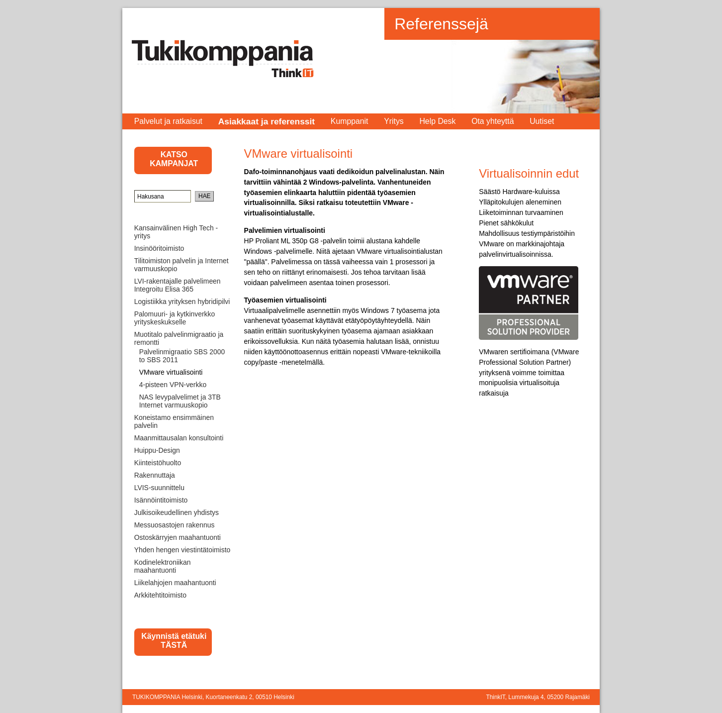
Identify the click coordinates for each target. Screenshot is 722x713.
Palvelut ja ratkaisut (168, 121)
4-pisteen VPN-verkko (172, 385)
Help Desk (437, 121)
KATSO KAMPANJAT (174, 159)
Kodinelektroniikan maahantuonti (162, 566)
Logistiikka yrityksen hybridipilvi (182, 302)
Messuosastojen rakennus (174, 525)
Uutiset (542, 121)
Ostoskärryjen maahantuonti (177, 537)
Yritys (394, 121)
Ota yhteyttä (492, 121)
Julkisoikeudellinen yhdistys (176, 512)
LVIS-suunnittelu (159, 488)
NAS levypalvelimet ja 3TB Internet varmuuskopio (180, 401)
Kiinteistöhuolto (157, 463)
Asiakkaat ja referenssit (266, 121)
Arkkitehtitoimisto (160, 595)
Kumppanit (349, 121)
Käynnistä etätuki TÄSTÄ (173, 640)
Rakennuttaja (154, 475)
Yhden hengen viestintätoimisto (182, 550)
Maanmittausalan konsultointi (179, 438)
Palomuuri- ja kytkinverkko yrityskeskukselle (174, 318)
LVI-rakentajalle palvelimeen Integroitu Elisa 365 (177, 285)
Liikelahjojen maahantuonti (175, 583)
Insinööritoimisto (159, 248)
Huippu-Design (157, 450)
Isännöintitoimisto (161, 500)
